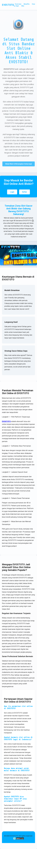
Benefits (27, 4)
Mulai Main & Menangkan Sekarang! (18, 164)
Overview (18, 4)
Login (12, 192)
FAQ (22, 6)
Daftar (24, 192)
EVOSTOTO (6, 421)
